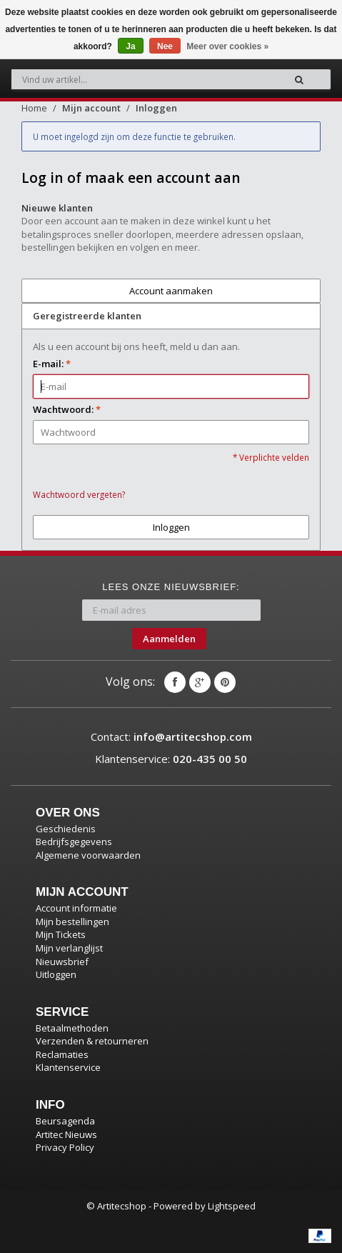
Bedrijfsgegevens (74, 841)
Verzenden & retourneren (92, 1040)
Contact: (171, 736)
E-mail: (52, 363)
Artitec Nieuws (66, 1134)
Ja (130, 46)
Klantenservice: (171, 759)
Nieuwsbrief (62, 961)
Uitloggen (56, 974)
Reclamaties (62, 1054)
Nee (165, 46)
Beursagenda (65, 1120)
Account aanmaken (171, 290)
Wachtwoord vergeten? (79, 494)
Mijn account (91, 107)
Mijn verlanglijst (69, 948)
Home (34, 107)
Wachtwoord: (67, 409)
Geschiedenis (66, 828)
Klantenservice (68, 1067)
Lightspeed (232, 1205)
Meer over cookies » (227, 46)
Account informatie (76, 908)
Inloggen (156, 107)
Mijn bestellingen (72, 921)
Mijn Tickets (61, 934)
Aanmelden (169, 638)
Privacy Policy (65, 1147)
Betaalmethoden (72, 1028)
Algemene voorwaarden (88, 855)
